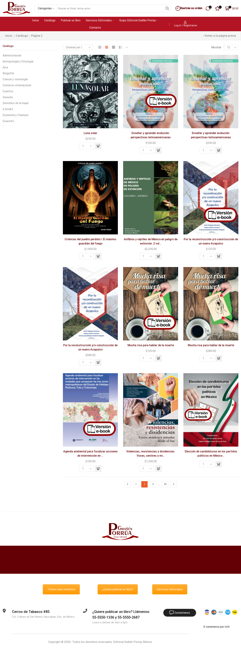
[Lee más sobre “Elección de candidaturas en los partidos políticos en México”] (218, 464)
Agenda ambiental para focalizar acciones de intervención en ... (90, 453)
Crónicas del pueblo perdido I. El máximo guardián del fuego (90, 241)
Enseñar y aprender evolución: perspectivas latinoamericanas (151, 135)
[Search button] (167, 8)
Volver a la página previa (220, 35)
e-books (8, 109)
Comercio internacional (17, 85)
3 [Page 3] (153, 484)
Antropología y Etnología (18, 61)
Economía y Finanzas (16, 115)
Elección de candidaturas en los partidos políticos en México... (211, 453)
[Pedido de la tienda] (78, 47)
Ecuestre (8, 121)
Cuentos (8, 91)
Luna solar (90, 133)
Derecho (8, 97)
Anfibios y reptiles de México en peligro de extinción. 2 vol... (150, 241)
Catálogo (49, 20)
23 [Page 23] (165, 484)
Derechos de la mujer (16, 103)
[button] (98, 146)
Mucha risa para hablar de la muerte (151, 345)
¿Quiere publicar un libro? (117, 589)
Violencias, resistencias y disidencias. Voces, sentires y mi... (150, 453)
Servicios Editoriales (100, 20)
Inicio (35, 20)
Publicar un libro (71, 20)
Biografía (8, 73)
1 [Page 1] (136, 484)
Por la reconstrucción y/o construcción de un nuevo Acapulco (211, 241)
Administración (12, 55)
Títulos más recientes (61, 589)
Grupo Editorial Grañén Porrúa (138, 20)
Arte (5, 67)
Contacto (95, 27)
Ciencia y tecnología (15, 79)
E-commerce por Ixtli (216, 626)
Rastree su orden (188, 8)
